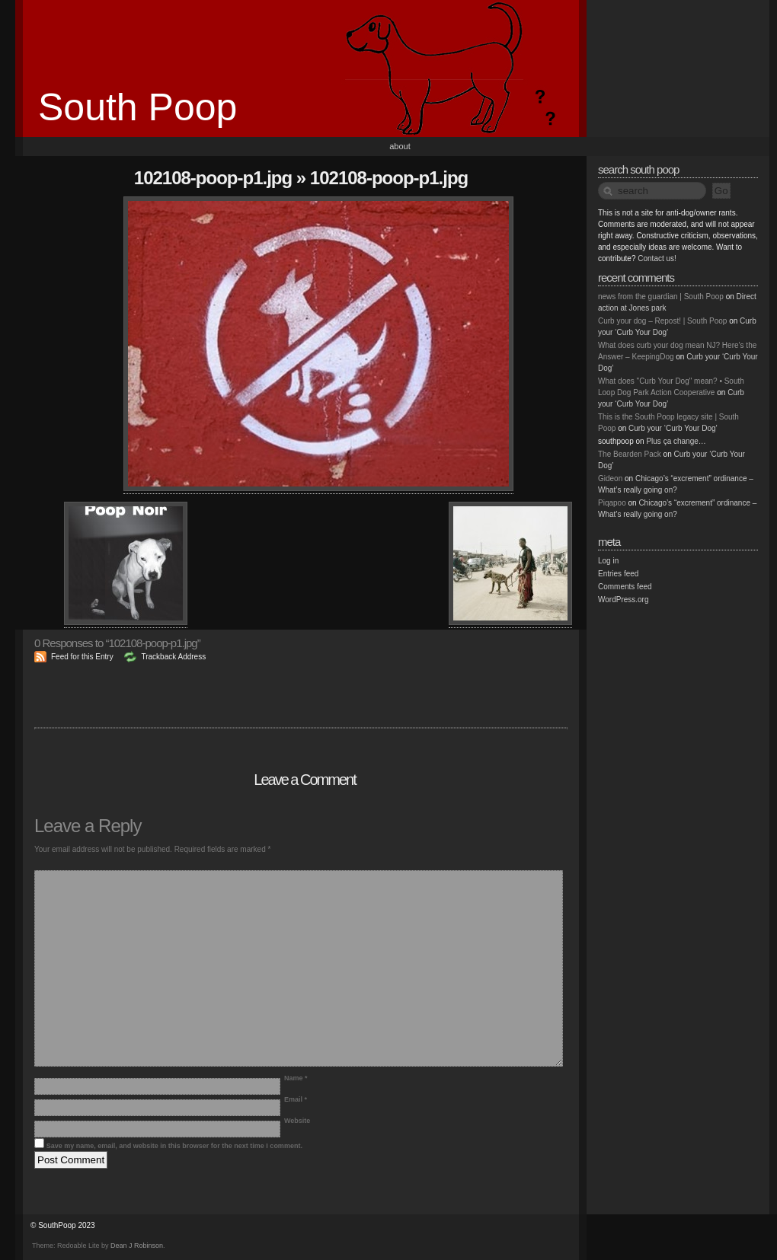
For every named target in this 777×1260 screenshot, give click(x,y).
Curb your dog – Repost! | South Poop (662, 321)
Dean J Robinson (136, 1245)
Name (296, 1078)
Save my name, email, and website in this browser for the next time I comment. (174, 1146)
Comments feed (625, 586)
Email (295, 1099)
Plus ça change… (675, 441)
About (400, 146)
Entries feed (618, 573)
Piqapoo (612, 503)
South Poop (137, 107)
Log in (608, 561)
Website (297, 1120)
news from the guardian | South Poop (661, 296)
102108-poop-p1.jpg (213, 177)
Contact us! (657, 258)
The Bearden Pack (629, 454)
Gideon (610, 478)
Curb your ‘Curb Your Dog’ (673, 428)
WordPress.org (623, 599)
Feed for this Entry (82, 656)
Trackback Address (173, 656)
